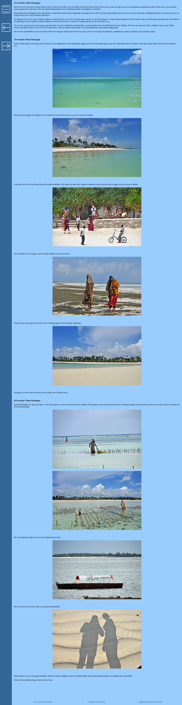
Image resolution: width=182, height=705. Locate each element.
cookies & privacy (96, 701)
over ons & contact (42, 701)
